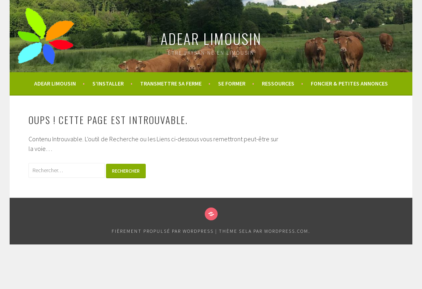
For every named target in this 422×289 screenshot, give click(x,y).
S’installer (108, 83)
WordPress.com (286, 231)
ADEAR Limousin (211, 38)
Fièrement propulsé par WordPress (163, 231)
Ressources (278, 83)
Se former (231, 83)
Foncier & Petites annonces (349, 83)
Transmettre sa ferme (171, 83)
